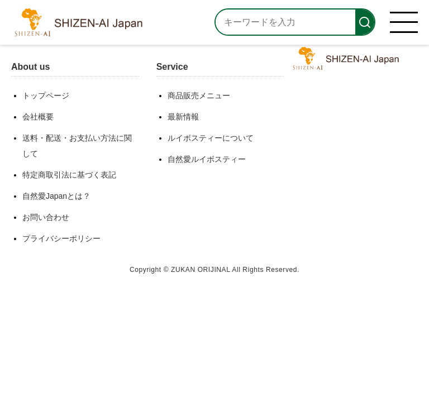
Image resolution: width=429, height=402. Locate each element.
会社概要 (38, 116)
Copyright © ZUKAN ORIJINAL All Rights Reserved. (214, 270)
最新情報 (183, 116)
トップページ (45, 95)
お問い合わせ (45, 217)
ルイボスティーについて (211, 137)
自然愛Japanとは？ (56, 196)
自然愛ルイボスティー (207, 159)
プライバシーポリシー (61, 238)
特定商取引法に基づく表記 (69, 174)
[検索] (364, 22)
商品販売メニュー (199, 95)
